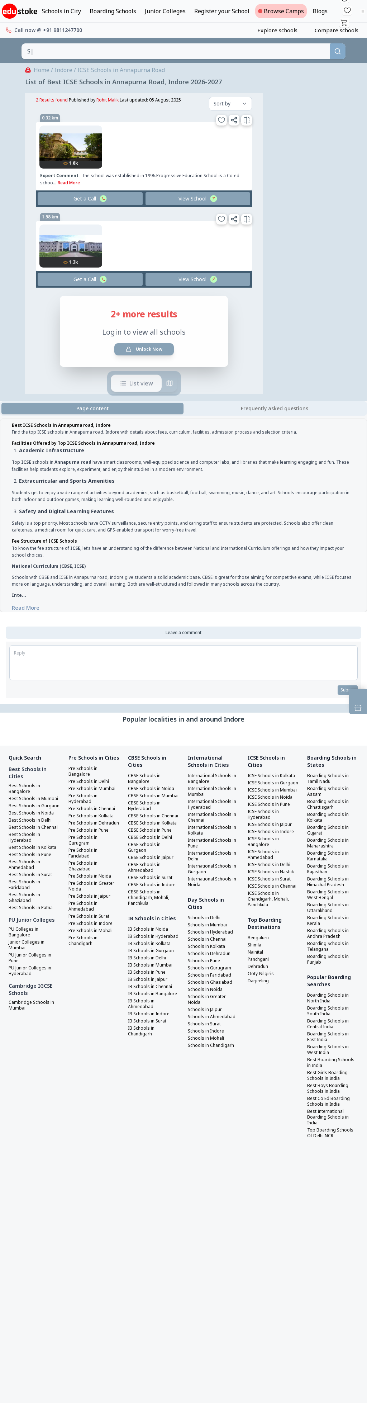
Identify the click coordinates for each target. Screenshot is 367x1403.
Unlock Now (144, 349)
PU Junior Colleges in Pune (32, 981)
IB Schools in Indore (151, 1056)
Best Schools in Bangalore (26, 789)
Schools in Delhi (206, 918)
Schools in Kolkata (209, 947)
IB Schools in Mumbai (152, 1001)
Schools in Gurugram (211, 968)
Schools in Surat (206, 1030)
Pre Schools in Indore (92, 948)
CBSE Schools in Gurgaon (145, 865)
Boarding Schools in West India (329, 1050)
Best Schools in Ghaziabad (26, 921)
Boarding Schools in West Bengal (329, 895)
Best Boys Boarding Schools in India (329, 1089)
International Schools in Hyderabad (213, 805)
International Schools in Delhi (213, 856)
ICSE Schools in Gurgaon (265, 792)
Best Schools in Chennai (26, 842)
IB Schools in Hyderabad (142, 970)
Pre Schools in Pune (90, 855)
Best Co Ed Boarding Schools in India (330, 1101)
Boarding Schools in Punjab (329, 959)
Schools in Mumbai (209, 925)
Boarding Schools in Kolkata (329, 817)
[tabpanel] (183, 517)
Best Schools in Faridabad (26, 908)
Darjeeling (260, 1010)
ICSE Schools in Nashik (265, 892)
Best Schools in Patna (33, 931)
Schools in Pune (205, 961)
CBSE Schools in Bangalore (145, 779)
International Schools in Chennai (213, 817)
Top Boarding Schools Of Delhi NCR (331, 1133)
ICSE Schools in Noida (272, 815)
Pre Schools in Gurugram (84, 865)
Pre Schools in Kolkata (93, 835)
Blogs (320, 11)
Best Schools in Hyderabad (26, 855)
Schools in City (61, 11)
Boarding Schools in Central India (329, 1024)
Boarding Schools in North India (329, 998)
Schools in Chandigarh (213, 1051)
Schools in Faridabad (211, 975)
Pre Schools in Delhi (90, 789)
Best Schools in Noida (33, 825)
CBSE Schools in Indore (145, 905)
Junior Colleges (165, 11)
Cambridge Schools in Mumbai (33, 1028)
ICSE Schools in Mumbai (265, 805)
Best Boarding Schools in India (332, 1063)
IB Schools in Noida (150, 960)
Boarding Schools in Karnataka (329, 856)
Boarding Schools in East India (329, 1037)
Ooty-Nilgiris (262, 1003)
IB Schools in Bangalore (142, 1033)
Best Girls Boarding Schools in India (329, 1076)
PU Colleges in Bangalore (25, 955)
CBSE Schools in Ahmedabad (145, 885)
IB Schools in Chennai (152, 1023)
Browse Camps (281, 11)
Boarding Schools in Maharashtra (329, 843)
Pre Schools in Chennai (84, 825)
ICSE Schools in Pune (271, 822)
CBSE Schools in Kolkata (145, 838)
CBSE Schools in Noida (152, 789)
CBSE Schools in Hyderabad (145, 812)
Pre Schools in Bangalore (84, 779)
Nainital (257, 981)
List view (136, 382)
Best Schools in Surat (33, 898)
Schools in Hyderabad (212, 932)
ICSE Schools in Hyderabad (265, 832)
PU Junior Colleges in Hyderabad (32, 994)
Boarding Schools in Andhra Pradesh (329, 934)
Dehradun (259, 995)
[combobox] (176, 51)
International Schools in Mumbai (213, 792)
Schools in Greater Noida (209, 1000)
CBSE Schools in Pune (151, 848)
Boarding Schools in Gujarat (329, 830)
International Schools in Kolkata (213, 830)
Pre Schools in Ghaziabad (84, 891)
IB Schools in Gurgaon (153, 987)
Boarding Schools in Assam (329, 792)
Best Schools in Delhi (32, 832)
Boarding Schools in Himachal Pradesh (329, 882)
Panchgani (260, 988)
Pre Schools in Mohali (92, 955)
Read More (25, 607)
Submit (347, 690)
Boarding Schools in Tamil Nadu (329, 779)
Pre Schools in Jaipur (91, 921)
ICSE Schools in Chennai (265, 912)
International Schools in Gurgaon (213, 869)
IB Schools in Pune (149, 1008)
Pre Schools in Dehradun (84, 845)
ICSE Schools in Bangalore (265, 859)
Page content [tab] (92, 408)
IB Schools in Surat (149, 1063)
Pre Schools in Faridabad (84, 878)
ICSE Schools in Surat (271, 902)
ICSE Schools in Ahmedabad (265, 872)
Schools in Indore (208, 1037)
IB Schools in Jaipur (150, 1016)
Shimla (255, 974)
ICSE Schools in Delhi (271, 882)
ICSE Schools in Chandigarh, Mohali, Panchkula (270, 928)
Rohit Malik (107, 100)
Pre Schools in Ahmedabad (84, 931)
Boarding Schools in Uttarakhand (329, 908)
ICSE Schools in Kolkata (265, 779)
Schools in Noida (206, 990)
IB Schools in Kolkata (152, 980)
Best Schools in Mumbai (26, 802)
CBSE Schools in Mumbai (145, 799)
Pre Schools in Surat (91, 941)
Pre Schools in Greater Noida (84, 911)
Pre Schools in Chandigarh (84, 965)
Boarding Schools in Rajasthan (329, 869)
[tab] (275, 408)
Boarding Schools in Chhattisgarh (329, 805)
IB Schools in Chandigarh (142, 1073)
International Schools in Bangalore (213, 779)
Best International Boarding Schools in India (329, 1117)
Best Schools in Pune (32, 878)
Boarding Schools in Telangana (329, 947)
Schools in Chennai (209, 940)
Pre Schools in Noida (91, 901)
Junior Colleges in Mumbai (28, 968)
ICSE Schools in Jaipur (272, 842)
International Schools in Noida (213, 882)
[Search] (337, 51)
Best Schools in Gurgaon (26, 815)
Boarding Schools (113, 11)
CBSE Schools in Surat (152, 895)
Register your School (221, 11)
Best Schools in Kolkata (26, 868)
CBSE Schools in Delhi (152, 855)
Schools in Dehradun (211, 954)
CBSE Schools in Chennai (145, 825)
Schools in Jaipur (206, 1010)
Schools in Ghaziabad (212, 983)
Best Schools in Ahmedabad (26, 888)
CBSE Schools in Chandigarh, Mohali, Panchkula (150, 921)
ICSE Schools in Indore (273, 849)
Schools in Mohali (207, 1044)
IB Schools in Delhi (149, 994)
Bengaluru (259, 967)
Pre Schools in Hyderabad (84, 812)
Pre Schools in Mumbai (84, 799)
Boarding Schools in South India (329, 1011)
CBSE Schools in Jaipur (152, 875)
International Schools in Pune (213, 843)
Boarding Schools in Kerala (329, 921)
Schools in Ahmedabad (201, 1020)
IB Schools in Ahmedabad (142, 1046)
